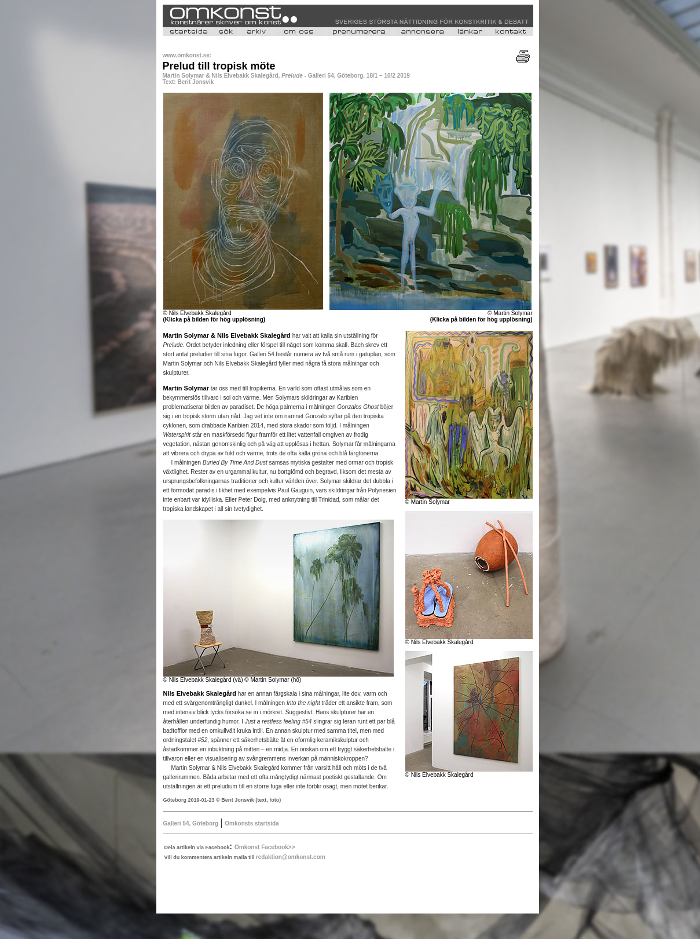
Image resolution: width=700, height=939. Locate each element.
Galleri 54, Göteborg (191, 823)
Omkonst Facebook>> (264, 847)
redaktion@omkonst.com (290, 857)
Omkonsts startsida (251, 823)
